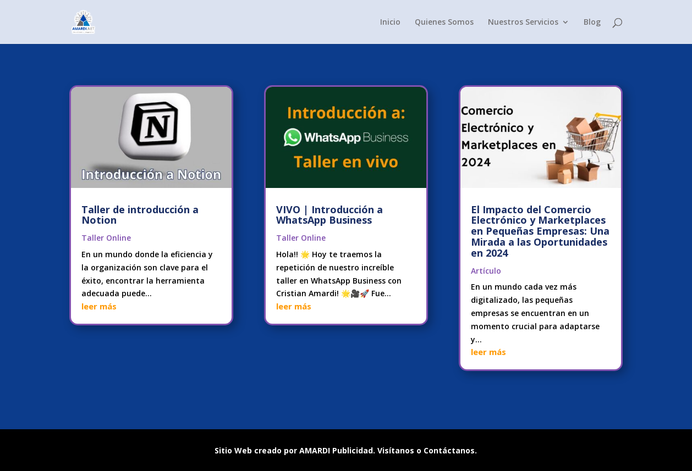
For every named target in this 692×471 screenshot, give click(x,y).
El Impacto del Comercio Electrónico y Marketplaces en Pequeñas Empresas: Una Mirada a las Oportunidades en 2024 (540, 231)
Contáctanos (449, 450)
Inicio (390, 22)
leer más (99, 306)
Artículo (486, 270)
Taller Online (106, 237)
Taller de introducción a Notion (140, 215)
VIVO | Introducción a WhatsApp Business (329, 215)
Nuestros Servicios (523, 22)
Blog (592, 22)
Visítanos (395, 450)
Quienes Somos (444, 22)
